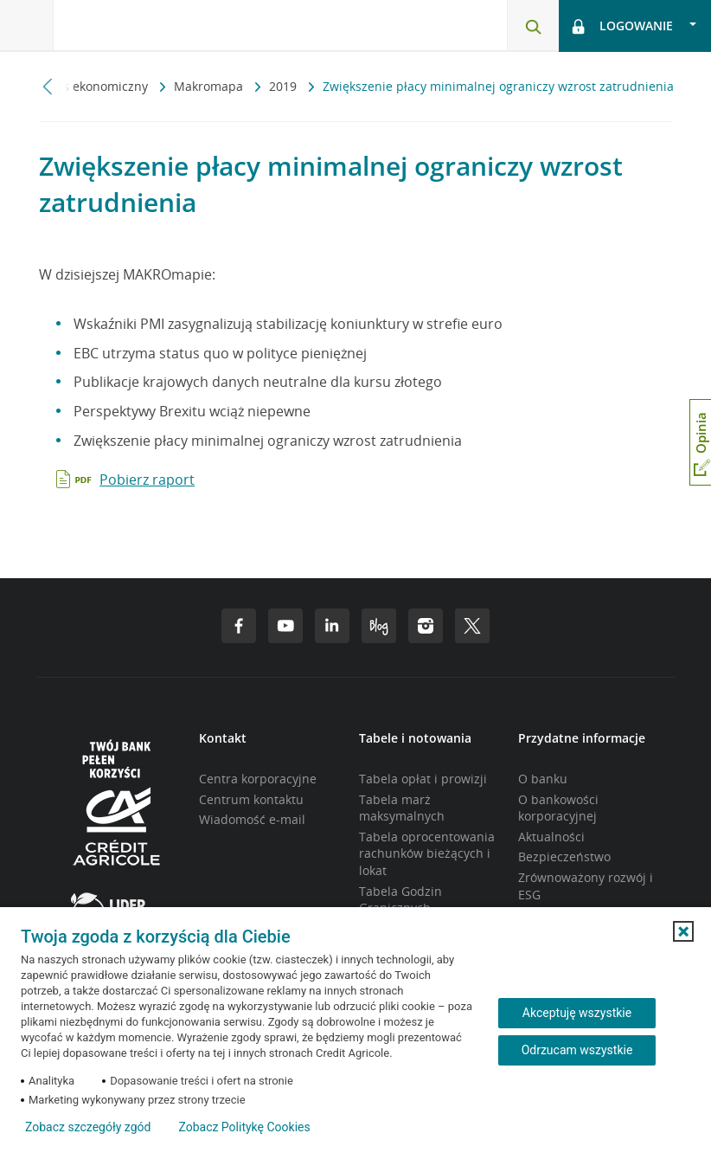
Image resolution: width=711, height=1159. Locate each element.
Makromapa (210, 86)
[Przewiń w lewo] (48, 86)
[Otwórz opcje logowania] (635, 26)
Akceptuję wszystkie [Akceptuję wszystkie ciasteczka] (576, 1013)
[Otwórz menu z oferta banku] (27, 26)
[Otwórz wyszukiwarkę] (533, 26)
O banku (542, 778)
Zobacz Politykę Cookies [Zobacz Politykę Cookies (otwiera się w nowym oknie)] (244, 1127)
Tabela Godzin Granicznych (400, 900)
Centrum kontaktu (251, 799)
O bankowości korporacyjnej (558, 808)
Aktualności (551, 836)
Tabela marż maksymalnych (402, 808)
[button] (683, 931)
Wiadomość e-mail (252, 819)
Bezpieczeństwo (564, 856)
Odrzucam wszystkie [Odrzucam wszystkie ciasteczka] (577, 1050)
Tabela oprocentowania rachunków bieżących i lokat (427, 853)
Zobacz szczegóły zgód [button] (88, 1127)
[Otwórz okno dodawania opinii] (700, 442)
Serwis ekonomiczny (91, 86)
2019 (284, 86)
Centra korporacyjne (258, 778)
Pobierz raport (147, 479)
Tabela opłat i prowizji (423, 778)
